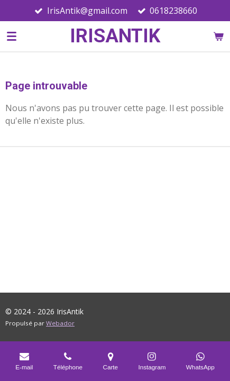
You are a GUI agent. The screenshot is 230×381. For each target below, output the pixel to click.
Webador (60, 323)
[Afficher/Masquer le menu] (11, 36)
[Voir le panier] (218, 36)
